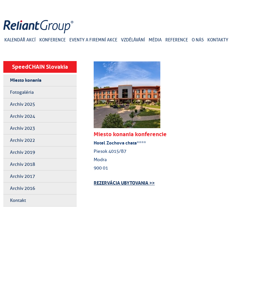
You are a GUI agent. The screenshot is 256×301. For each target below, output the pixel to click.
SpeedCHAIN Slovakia (40, 66)
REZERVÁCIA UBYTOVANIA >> (124, 183)
